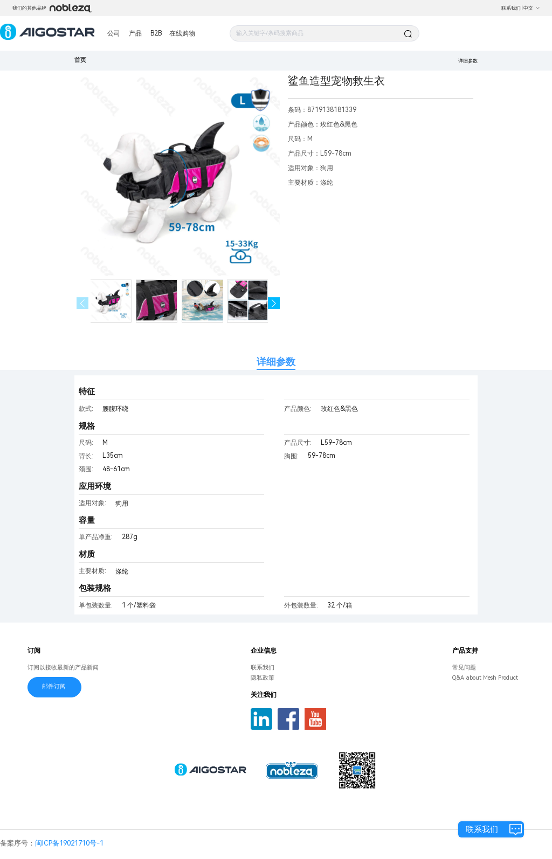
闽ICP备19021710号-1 (69, 843)
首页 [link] (80, 60)
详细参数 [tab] (276, 361)
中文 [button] (531, 8)
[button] (274, 303)
